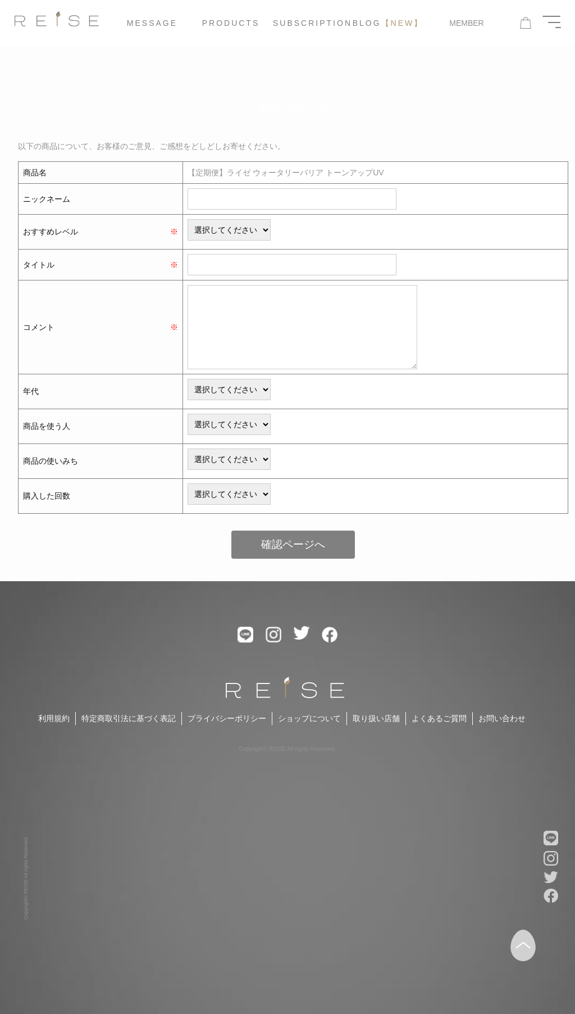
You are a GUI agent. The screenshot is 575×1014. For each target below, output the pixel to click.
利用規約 (54, 718)
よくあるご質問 (439, 718)
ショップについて (309, 718)
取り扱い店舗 (376, 718)
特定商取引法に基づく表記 (128, 718)
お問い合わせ (502, 718)
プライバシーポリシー (227, 718)
